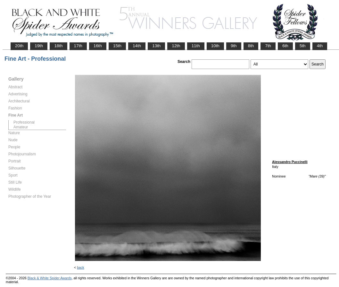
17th (78, 45)
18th (58, 45)
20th (19, 45)
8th (251, 45)
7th (268, 45)
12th (176, 45)
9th (233, 45)
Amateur (20, 127)
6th (285, 45)
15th (117, 45)
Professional (24, 122)
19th (38, 45)
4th (320, 45)
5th (302, 45)
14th (137, 45)
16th (97, 45)
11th (195, 45)
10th (215, 45)
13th (156, 45)
